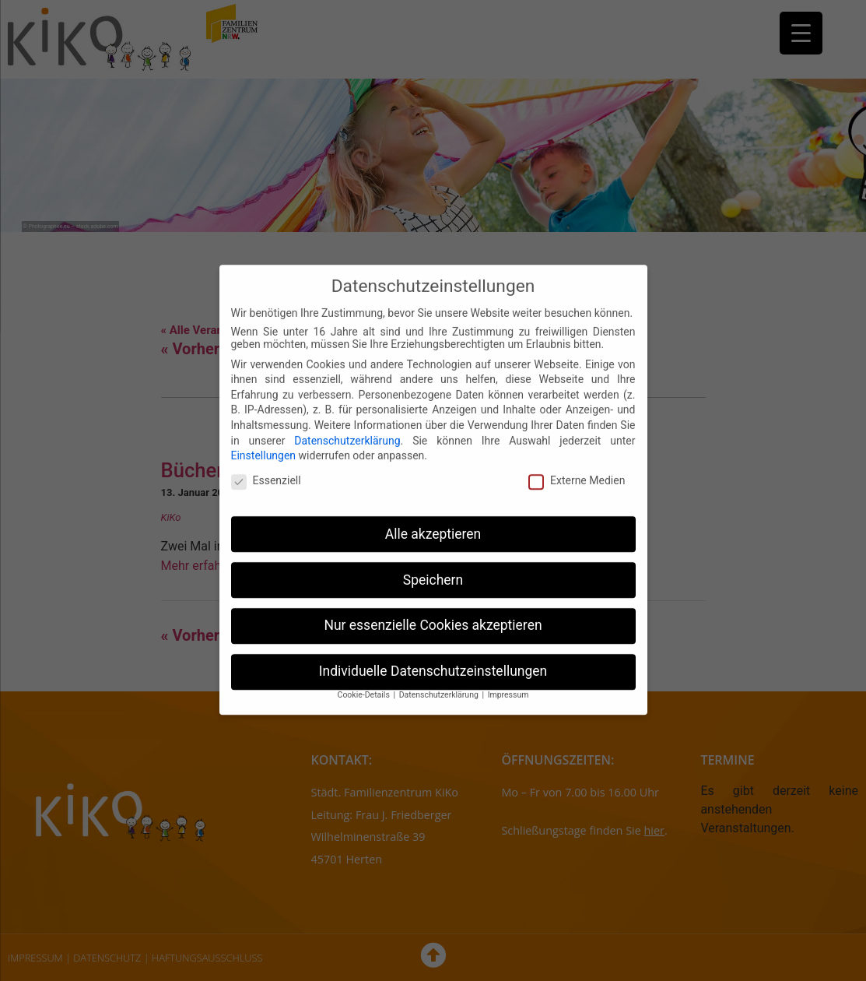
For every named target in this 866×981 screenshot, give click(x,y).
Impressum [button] (508, 682)
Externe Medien (576, 468)
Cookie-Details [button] (365, 682)
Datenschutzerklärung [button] (440, 682)
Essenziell (266, 468)
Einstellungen (263, 443)
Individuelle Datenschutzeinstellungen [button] (433, 659)
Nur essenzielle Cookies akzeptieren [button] (433, 613)
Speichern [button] (433, 567)
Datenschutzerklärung (347, 428)
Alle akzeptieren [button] (433, 521)
